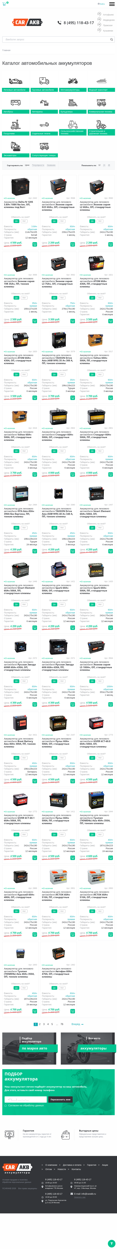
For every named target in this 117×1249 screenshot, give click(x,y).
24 (104, 165)
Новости (62, 1169)
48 (109, 165)
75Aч (72, 303)
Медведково (106, 20)
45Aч (34, 533)
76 (61, 1024)
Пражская (105, 25)
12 (99, 165)
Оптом (48, 1169)
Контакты (76, 1169)
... (57, 1024)
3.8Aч (34, 226)
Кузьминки (105, 30)
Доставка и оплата (72, 1165)
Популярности (38, 165)
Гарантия (91, 1165)
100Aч (110, 686)
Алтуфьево (106, 14)
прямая (33, 306)
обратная (32, 229)
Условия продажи (10, 1180)
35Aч (34, 303)
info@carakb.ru (89, 1194)
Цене (27, 165)
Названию (51, 165)
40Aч (34, 763)
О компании (51, 1165)
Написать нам (79, 1197)
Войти (102, 4)
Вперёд (77, 1024)
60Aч (72, 226)
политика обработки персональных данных (16, 1181)
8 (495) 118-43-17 (79, 22)
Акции (105, 1165)
